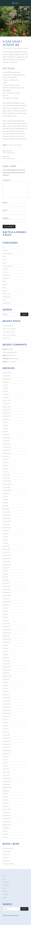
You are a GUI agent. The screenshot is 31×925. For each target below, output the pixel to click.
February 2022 (6, 437)
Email (5, 210)
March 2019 (6, 546)
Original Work (6, 275)
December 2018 (7, 555)
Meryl (20, 48)
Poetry (4, 281)
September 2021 (7, 453)
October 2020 (6, 487)
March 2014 (6, 732)
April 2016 (5, 654)
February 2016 (6, 660)
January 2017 (6, 626)
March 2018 (6, 583)
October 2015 (6, 673)
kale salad (8, 145)
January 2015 (6, 701)
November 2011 (7, 818)
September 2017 (7, 602)
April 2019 (5, 543)
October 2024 (6, 375)
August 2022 (6, 419)
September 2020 (7, 490)
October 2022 (6, 413)
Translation (10, 349)
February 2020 (6, 512)
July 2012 (5, 793)
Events (4, 256)
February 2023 (6, 400)
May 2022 (5, 428)
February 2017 (6, 623)
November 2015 (7, 670)
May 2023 (5, 391)
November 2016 (7, 632)
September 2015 (7, 676)
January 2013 (6, 775)
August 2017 (6, 605)
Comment (7, 180)
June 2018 (5, 574)
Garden (4, 262)
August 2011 (6, 828)
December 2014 (7, 704)
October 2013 (6, 747)
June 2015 (5, 685)
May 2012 (5, 800)
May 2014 (5, 725)
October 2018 (6, 561)
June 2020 (5, 499)
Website (6, 218)
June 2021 (5, 462)
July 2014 (5, 719)
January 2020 (6, 515)
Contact (4, 897)
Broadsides (5, 894)
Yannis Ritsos (6, 338)
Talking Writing (6, 860)
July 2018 (5, 571)
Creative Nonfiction (8, 253)
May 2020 (5, 502)
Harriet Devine (6, 851)
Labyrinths (5, 269)
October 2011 (6, 821)
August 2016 (6, 642)
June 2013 (5, 759)
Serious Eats (6, 857)
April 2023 (5, 394)
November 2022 (7, 410)
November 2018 (7, 558)
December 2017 (7, 592)
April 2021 (5, 468)
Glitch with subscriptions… (9, 335)
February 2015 (6, 697)
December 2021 (7, 444)
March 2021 (6, 471)
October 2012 (6, 784)
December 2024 (7, 372)
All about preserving (8, 848)
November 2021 (7, 447)
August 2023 (6, 382)
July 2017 (5, 608)
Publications (6, 882)
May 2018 (5, 577)
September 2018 (7, 564)
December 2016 (7, 629)
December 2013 (7, 741)
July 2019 (5, 533)
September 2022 (7, 416)
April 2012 (5, 803)
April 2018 (5, 580)
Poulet (20, 145)
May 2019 (5, 540)
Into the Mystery (12, 355)
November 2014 (7, 707)
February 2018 (6, 586)
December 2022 (7, 406)
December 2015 (7, 666)
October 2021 (6, 450)
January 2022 (6, 441)
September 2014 (7, 713)
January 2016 (6, 663)
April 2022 (5, 431)
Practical (5, 284)
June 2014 (5, 722)
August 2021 (6, 456)
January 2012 (6, 812)
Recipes (26, 48)
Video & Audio (6, 885)
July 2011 (5, 831)
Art (3, 247)
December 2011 (7, 815)
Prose (4, 287)
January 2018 (6, 589)
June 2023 (5, 388)
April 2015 (5, 691)
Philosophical (6, 278)
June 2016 (5, 648)
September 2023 (7, 379)
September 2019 (7, 527)
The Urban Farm (7, 297)
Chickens (5, 250)
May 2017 (5, 614)
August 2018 (6, 567)
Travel (4, 300)
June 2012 (5, 797)
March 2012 (6, 806)
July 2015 (5, 682)
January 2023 (6, 403)
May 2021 (5, 465)
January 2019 (6, 552)
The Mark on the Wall (8, 863)
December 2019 (7, 518)
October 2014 (6, 710)
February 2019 (6, 549)
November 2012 (7, 781)
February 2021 (6, 475)
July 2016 (5, 645)
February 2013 (6, 772)
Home (4, 876)
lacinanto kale (15, 145)
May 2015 (5, 688)
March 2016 (6, 657)
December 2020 (7, 481)
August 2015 (6, 679)
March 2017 (6, 620)
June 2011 (5, 834)
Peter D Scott (6, 352)
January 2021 (6, 478)
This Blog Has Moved (8, 325)
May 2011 (5, 837)
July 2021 (5, 459)
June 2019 (5, 536)
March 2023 (6, 397)
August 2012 (6, 790)
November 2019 (7, 521)
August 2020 (6, 493)
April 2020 (5, 505)
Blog (4, 879)
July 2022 (5, 422)
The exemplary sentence (9, 332)
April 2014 (5, 728)
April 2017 (5, 617)
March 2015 (6, 694)
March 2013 (6, 769)
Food (4, 259)
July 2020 (5, 496)
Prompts (5, 891)
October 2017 (6, 598)
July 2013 (5, 756)
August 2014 (6, 716)
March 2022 (6, 434)
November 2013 (7, 744)
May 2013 (5, 763)
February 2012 (6, 809)
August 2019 (6, 530)
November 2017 (7, 595)
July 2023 (5, 385)
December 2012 (7, 778)
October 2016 (6, 636)
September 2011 (7, 824)
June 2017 (5, 611)
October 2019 (6, 524)
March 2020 (6, 509)
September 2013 (7, 750)
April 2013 (5, 766)
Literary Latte (6, 854)
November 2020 (7, 484)
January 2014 (6, 738)
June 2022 (5, 425)
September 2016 (7, 639)
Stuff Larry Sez (6, 293)
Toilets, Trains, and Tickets (9, 328)
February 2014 (6, 735)
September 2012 (7, 787)
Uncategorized (6, 303)
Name (5, 203)
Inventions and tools (8, 266)
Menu (17, 3)
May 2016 (5, 651)
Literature (5, 272)
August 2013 (6, 753)
